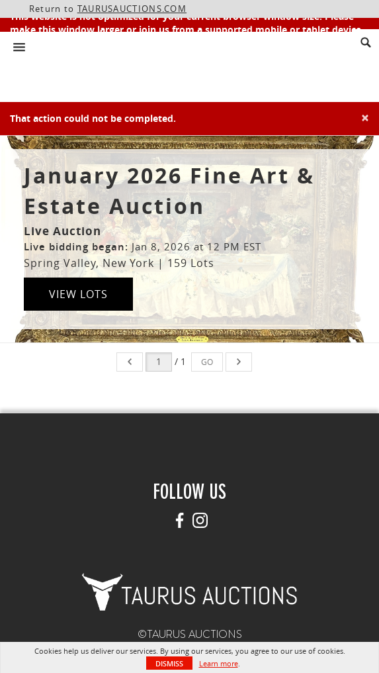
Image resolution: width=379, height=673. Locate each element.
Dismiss (169, 663)
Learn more (218, 663)
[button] (189, 591)
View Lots (78, 294)
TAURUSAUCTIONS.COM (132, 9)
